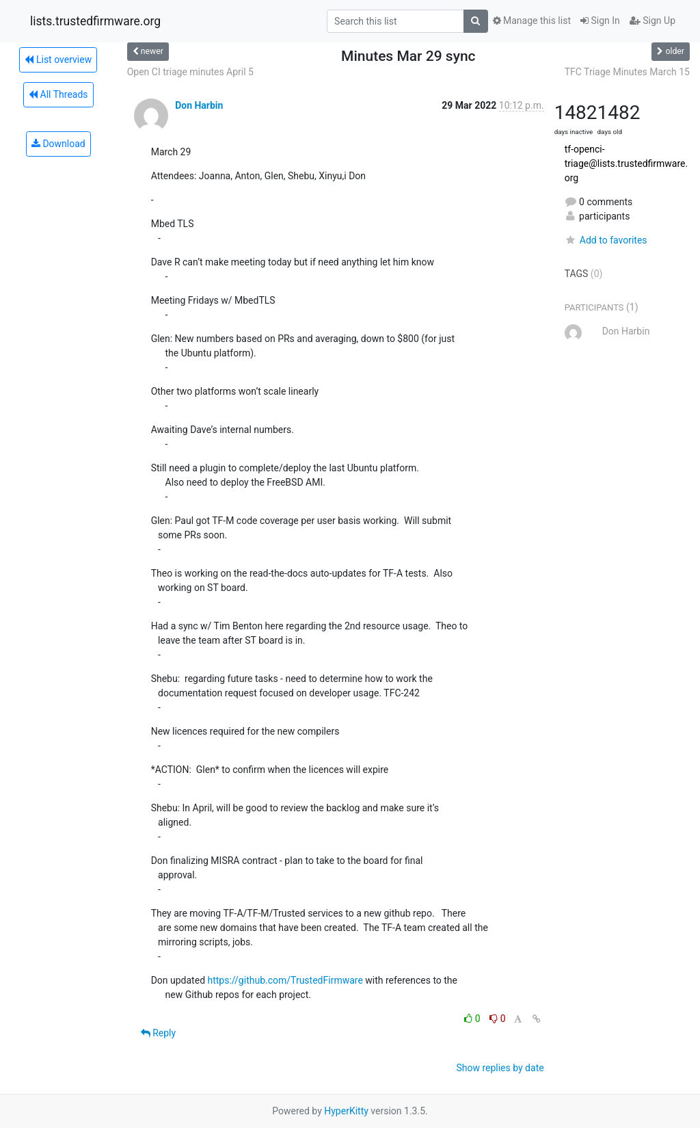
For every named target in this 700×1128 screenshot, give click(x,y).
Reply (158, 1032)
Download (58, 143)
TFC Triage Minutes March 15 (627, 71)
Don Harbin (199, 105)
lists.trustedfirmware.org (95, 21)
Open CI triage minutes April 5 (190, 71)
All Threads (58, 94)
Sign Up (652, 20)
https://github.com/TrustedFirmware (285, 980)
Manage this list (532, 20)
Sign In (600, 20)
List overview (58, 59)
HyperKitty (346, 1110)
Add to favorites (606, 240)
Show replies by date (499, 1067)
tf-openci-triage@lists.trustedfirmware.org (626, 163)
